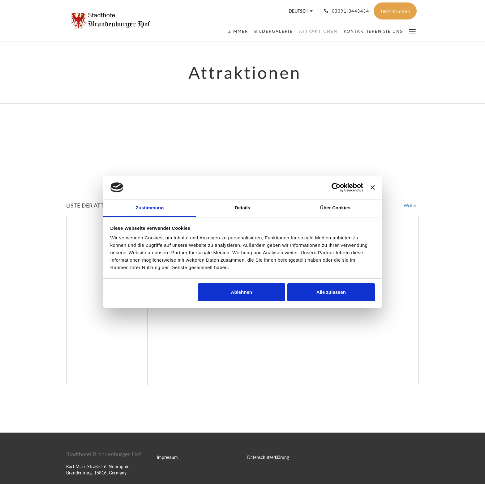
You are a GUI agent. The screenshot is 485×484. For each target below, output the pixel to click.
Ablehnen (241, 292)
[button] (412, 30)
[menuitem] (238, 31)
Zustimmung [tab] (150, 207)
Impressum (167, 457)
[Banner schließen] (373, 187)
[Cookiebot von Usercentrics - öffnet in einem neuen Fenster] (336, 187)
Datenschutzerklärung (268, 457)
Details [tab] (242, 207)
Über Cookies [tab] (335, 207)
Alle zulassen (331, 292)
